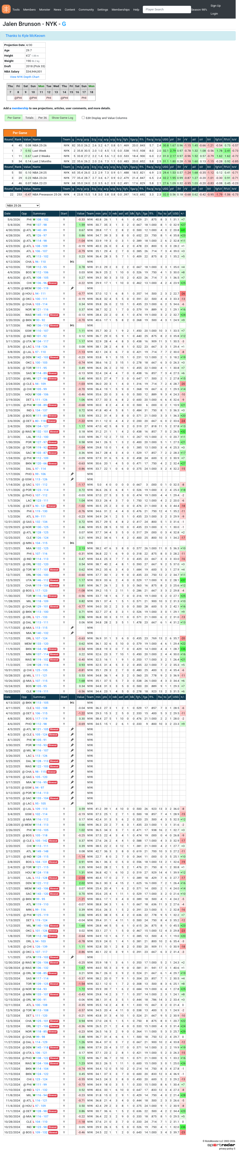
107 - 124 (40, 638)
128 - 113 (40, 761)
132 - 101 (40, 431)
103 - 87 (40, 452)
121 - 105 (40, 729)
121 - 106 (40, 1026)
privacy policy (226, 1148)
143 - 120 (40, 893)
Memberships (121, 9)
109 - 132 (40, 1132)
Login (214, 13)
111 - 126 (40, 399)
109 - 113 (40, 808)
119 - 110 (40, 904)
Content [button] (70, 9)
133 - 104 (40, 798)
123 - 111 (40, 500)
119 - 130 (40, 511)
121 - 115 (40, 867)
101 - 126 (40, 930)
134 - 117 (40, 341)
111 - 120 (40, 1015)
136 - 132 (40, 967)
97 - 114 (39, 468)
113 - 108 (40, 1010)
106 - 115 (40, 713)
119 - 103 (40, 957)
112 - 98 (40, 724)
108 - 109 (40, 246)
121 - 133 (40, 617)
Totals (29, 117)
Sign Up (216, 5)
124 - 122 (40, 1074)
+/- (182, 213)
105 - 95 (40, 686)
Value (27, 139)
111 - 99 (40, 1084)
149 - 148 (40, 851)
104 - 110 (40, 1121)
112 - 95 (40, 267)
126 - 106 (40, 962)
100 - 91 (40, 999)
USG (165, 139)
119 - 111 (40, 691)
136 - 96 (40, 283)
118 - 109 (40, 601)
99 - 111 (39, 516)
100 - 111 (40, 299)
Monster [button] (44, 9)
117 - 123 (40, 590)
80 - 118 (39, 421)
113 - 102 (40, 256)
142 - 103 (40, 357)
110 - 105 (40, 830)
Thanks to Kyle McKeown (25, 36)
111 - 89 (40, 415)
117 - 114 (40, 978)
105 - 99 (40, 389)
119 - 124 (40, 920)
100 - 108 (40, 1005)
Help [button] (136, 9)
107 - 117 (40, 952)
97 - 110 (39, 352)
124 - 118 (40, 872)
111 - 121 (40, 675)
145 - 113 (40, 314)
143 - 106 (40, 888)
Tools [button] (16, 9)
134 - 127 (40, 426)
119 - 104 (40, 585)
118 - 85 (40, 1031)
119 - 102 (40, 659)
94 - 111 (39, 293)
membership (20, 108)
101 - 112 (40, 484)
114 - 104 (40, 1068)
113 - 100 (40, 611)
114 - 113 (40, 559)
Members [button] (29, 9)
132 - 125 (40, 548)
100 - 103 (40, 362)
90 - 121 (39, 506)
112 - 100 (40, 437)
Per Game (14, 117)
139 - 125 (40, 983)
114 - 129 (40, 1042)
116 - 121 (40, 1100)
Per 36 (42, 117)
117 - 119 (40, 718)
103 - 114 (40, 304)
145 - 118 (40, 1047)
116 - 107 (40, 750)
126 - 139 (40, 946)
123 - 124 (40, 1079)
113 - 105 (40, 702)
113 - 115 (40, 627)
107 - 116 (40, 553)
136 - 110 (40, 325)
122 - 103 (40, 766)
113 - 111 (40, 622)
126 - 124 (40, 537)
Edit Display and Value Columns (106, 118)
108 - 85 (40, 973)
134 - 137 (40, 410)
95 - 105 (39, 803)
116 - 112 (40, 819)
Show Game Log (62, 117)
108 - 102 (40, 219)
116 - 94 (40, 596)
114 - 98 (40, 240)
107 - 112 (40, 495)
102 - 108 (40, 708)
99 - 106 (39, 474)
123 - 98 (40, 1127)
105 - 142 (40, 840)
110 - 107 (40, 330)
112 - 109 (40, 458)
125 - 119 (40, 915)
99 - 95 (39, 899)
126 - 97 (40, 235)
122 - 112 (40, 883)
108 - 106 (40, 394)
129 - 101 (40, 606)
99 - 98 (39, 1036)
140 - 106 (40, 925)
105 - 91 (40, 739)
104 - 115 (40, 543)
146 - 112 (40, 580)
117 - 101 (40, 569)
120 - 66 (40, 463)
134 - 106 (40, 1063)
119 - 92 (40, 447)
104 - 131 (40, 862)
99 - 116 (39, 909)
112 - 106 (40, 272)
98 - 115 (39, 771)
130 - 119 (40, 288)
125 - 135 (40, 670)
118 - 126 (40, 346)
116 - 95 (40, 782)
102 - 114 (40, 814)
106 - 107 (40, 251)
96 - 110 (39, 261)
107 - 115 (40, 680)
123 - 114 (40, 490)
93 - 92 (39, 320)
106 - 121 (40, 1052)
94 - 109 (39, 383)
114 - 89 (40, 373)
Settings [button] (102, 9)
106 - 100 (40, 575)
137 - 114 (40, 654)
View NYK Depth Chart (24, 77)
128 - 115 (40, 856)
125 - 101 (40, 1021)
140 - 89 (40, 230)
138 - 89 (40, 405)
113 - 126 (40, 479)
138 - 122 (40, 1058)
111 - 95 (40, 368)
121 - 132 (40, 1090)
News (57, 9)
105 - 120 (40, 777)
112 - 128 (40, 877)
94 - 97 (38, 787)
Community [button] (86, 9)
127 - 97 (40, 442)
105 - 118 (40, 835)
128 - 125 (40, 532)
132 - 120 (40, 564)
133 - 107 (40, 994)
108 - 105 (40, 277)
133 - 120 (40, 643)
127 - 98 (40, 378)
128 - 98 (40, 1111)
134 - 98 (40, 649)
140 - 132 (40, 633)
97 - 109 (39, 1105)
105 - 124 (40, 734)
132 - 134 (40, 521)
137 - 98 (40, 224)
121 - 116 (40, 309)
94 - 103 (39, 941)
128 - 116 (40, 665)
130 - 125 (40, 527)
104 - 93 (40, 989)
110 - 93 (40, 745)
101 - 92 (40, 336)
